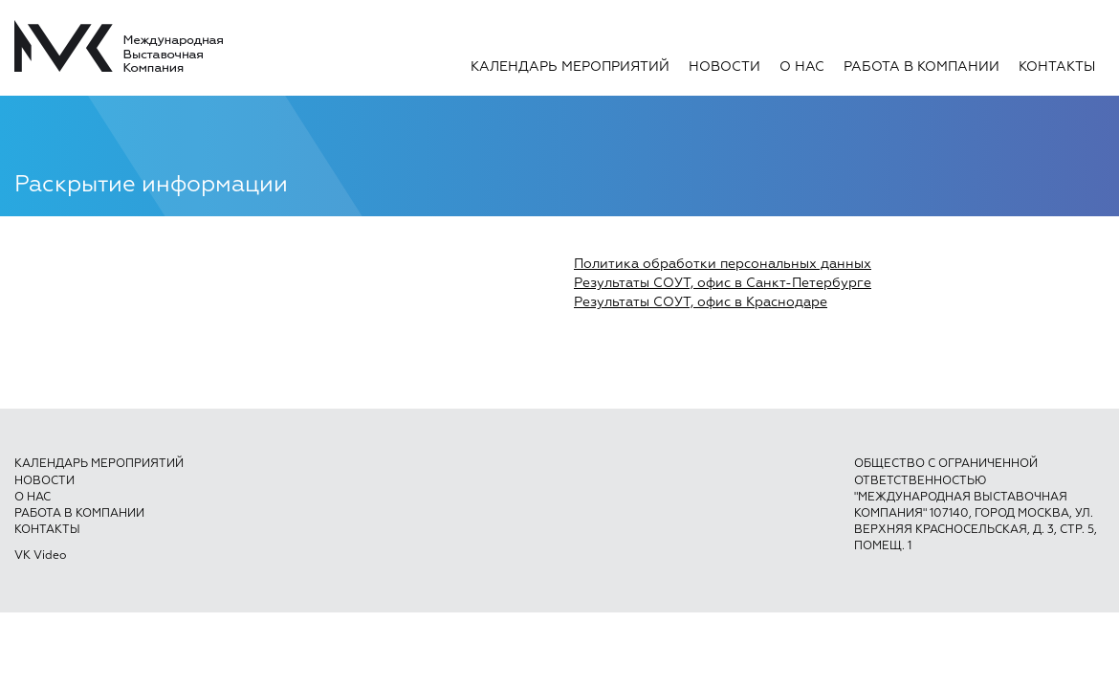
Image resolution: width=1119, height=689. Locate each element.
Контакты (1057, 67)
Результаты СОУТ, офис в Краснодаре (700, 302)
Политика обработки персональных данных (722, 264)
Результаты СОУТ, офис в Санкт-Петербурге (722, 283)
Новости (724, 67)
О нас (801, 67)
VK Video (40, 556)
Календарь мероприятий (570, 67)
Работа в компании (921, 67)
